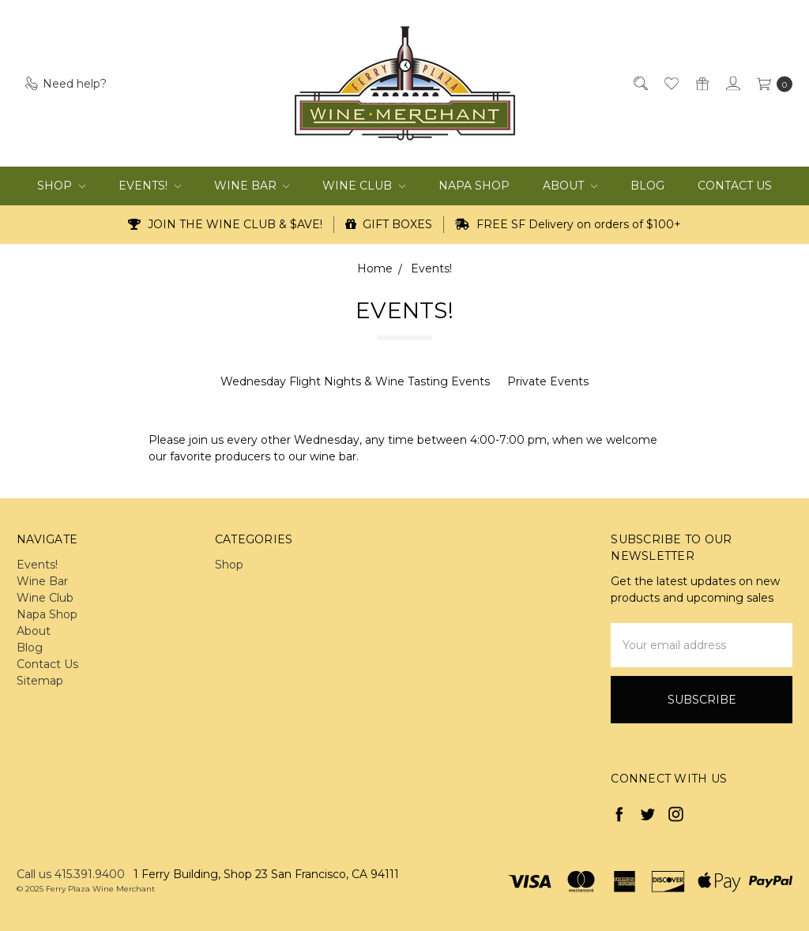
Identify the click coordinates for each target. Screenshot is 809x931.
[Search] (639, 83)
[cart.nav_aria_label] (770, 83)
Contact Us (735, 185)
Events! (150, 185)
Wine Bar (252, 185)
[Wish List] (670, 83)
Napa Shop (474, 185)
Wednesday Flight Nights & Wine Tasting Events (355, 381)
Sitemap (40, 681)
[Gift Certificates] (701, 83)
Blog (647, 185)
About (570, 185)
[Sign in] (732, 83)
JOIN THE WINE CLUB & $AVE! (225, 224)
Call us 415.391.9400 (71, 874)
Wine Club (363, 185)
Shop (61, 185)
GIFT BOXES (389, 224)
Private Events (548, 381)
